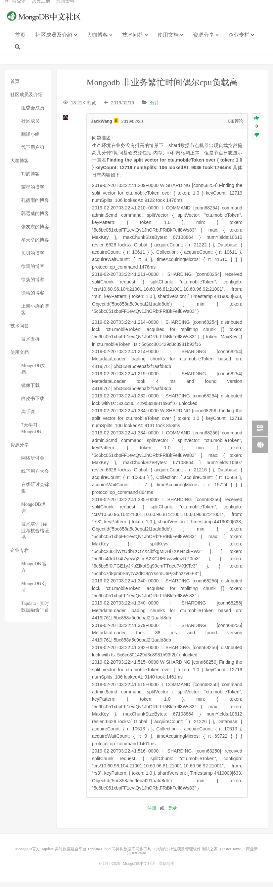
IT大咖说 (160, 854)
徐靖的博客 (32, 298)
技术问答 (132, 42)
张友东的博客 (35, 232)
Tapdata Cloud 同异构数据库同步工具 (119, 854)
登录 (172, 813)
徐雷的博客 (32, 271)
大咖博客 (97, 42)
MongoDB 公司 (34, 592)
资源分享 (203, 42)
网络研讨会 (32, 463)
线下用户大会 (35, 476)
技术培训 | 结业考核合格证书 (35, 536)
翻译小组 (30, 139)
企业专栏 (239, 42)
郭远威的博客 (35, 218)
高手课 (28, 417)
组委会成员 (32, 113)
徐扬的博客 (32, 284)
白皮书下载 (32, 403)
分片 (154, 108)
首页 (20, 42)
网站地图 (166, 868)
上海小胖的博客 (35, 314)
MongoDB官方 (27, 854)
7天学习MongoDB (31, 433)
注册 (152, 813)
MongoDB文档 (33, 374)
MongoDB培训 (33, 513)
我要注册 (41, 8)
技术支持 (30, 344)
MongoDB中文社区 (44, 24)
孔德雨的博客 (35, 205)
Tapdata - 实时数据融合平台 (35, 612)
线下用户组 (32, 152)
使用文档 (168, 42)
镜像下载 (30, 390)
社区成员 (30, 126)
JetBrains (139, 858)
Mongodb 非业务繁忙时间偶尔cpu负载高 (162, 87)
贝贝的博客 (32, 258)
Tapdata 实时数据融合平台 (63, 854)
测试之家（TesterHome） (223, 854)
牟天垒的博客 (35, 245)
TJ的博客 (30, 179)
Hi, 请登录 (15, 8)
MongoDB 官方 (34, 572)
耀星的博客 (32, 192)
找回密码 (65, 8)
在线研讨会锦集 (35, 493)
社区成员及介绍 (53, 42)
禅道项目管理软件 (185, 854)
